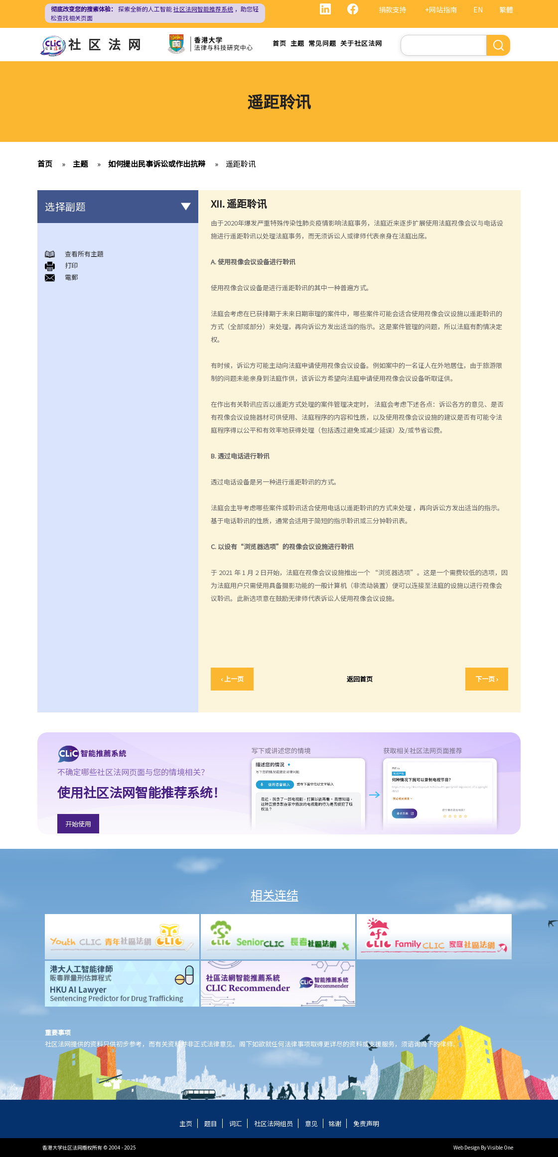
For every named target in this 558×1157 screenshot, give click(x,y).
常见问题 (322, 43)
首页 (279, 43)
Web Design (466, 1147)
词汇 (235, 1123)
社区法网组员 (273, 1123)
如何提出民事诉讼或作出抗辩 (156, 163)
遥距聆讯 (241, 163)
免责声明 (366, 1123)
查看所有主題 (84, 253)
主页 (185, 1123)
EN (478, 9)
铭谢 (334, 1123)
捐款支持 (393, 9)
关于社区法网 (361, 43)
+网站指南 (441, 9)
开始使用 (78, 823)
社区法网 (108, 44)
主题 (297, 43)
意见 (311, 1123)
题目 (210, 1123)
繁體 (506, 9)
